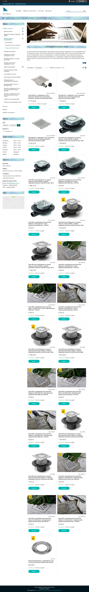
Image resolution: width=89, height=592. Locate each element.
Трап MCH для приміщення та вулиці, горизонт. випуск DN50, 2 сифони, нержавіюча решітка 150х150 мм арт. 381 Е (41, 266)
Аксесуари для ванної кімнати (12, 77)
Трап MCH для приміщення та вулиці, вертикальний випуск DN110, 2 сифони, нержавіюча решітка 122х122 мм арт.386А (70, 435)
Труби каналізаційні (9, 67)
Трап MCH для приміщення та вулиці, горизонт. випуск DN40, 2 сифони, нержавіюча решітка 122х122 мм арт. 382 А (71, 139)
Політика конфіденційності (55, 590)
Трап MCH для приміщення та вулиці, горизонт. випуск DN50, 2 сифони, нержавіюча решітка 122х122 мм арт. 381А (71, 224)
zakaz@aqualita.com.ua (12, 183)
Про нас (41, 11)
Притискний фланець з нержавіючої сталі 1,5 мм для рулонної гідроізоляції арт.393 (41, 561)
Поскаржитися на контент (42, 590)
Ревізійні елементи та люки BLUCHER (11, 59)
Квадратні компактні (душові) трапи (12, 35)
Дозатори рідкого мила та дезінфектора (11, 85)
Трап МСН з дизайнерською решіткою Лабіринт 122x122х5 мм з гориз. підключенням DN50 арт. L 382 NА (39, 224)
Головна (19, 11)
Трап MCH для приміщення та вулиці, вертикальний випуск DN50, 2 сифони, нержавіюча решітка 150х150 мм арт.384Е (70, 350)
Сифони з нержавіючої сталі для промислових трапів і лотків (12, 95)
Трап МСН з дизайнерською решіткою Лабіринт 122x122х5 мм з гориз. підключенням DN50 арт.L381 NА (69, 308)
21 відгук (73, 1)
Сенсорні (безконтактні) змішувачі (10, 70)
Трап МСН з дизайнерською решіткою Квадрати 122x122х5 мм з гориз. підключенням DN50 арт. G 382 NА (69, 181)
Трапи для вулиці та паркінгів (12, 45)
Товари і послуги (8, 28)
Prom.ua (53, 587)
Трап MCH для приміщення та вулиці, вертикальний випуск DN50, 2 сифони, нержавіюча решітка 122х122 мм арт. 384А (41, 350)
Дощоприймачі (9, 42)
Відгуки (5, 109)
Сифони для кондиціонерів (11, 99)
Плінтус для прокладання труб (12, 102)
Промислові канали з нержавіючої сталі (10, 63)
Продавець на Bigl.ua (44, 588)
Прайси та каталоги (8, 112)
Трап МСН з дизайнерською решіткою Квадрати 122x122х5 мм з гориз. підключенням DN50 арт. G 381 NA (69, 266)
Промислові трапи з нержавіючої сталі (9, 55)
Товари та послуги (29, 11)
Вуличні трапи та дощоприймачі (26, 18)
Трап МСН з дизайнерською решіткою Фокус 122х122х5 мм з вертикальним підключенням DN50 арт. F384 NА (69, 393)
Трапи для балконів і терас (12, 48)
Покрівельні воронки (9, 51)
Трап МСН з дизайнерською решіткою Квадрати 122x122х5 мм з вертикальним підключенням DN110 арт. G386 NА (70, 477)
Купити (34, 107)
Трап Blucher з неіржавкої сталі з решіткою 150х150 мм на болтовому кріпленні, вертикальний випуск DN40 (71, 97)
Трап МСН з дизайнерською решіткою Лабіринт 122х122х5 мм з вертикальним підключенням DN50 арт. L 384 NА (40, 435)
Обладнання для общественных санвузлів (11, 80)
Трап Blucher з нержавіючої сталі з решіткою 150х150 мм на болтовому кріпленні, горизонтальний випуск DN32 (40, 97)
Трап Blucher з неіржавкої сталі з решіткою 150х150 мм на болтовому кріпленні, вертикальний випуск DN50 (41, 139)
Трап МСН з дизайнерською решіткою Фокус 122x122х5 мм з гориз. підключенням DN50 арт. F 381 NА (41, 308)
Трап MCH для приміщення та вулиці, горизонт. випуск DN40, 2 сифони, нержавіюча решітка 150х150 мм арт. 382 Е (41, 181)
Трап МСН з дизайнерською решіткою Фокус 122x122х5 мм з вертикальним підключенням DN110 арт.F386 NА (39, 520)
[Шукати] (84, 11)
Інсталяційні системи (10, 74)
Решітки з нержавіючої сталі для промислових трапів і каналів (12, 90)
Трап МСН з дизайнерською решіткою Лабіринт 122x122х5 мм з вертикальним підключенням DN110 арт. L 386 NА (70, 520)
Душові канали (8, 31)
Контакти (48, 11)
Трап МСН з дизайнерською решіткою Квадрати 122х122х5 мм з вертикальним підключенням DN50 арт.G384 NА (40, 393)
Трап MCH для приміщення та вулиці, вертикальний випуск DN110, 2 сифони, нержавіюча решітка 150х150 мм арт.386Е (40, 477)
